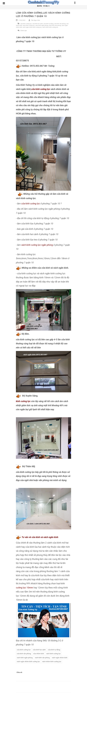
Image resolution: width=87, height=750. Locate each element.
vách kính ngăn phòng (41, 25)
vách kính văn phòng (55, 25)
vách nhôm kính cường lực (50, 27)
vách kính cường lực (29, 25)
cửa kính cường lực (26, 24)
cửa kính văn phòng (60, 24)
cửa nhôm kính (38, 654)
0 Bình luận (22, 30)
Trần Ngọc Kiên (34, 20)
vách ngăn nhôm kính (59, 658)
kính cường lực (23, 401)
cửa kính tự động (48, 24)
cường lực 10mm (24, 587)
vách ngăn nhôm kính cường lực (32, 27)
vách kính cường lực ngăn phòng (37, 245)
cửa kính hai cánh (37, 24)
